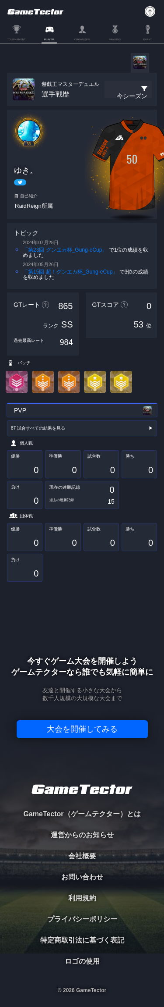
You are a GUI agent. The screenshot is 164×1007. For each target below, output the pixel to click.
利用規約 (82, 898)
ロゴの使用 (82, 961)
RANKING (115, 39)
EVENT (147, 39)
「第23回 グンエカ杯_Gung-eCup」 (65, 250)
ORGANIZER (82, 39)
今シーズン (132, 96)
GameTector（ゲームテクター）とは (81, 814)
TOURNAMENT (16, 39)
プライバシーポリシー (82, 919)
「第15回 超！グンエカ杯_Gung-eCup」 (70, 272)
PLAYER (49, 39)
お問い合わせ (82, 877)
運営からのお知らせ (82, 835)
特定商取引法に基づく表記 (82, 940)
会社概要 (82, 856)
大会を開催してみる (82, 729)
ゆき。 (26, 170)
